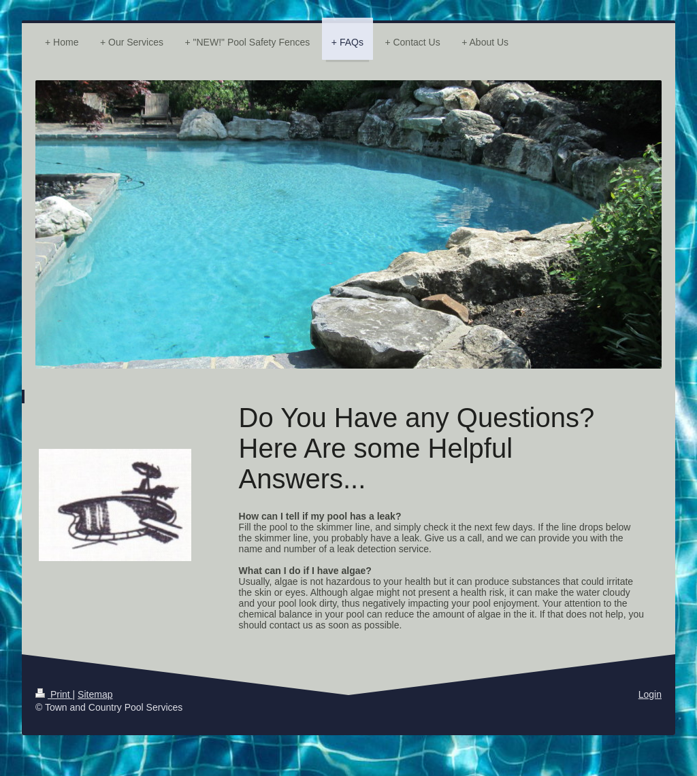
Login (650, 694)
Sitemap (95, 694)
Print (54, 694)
